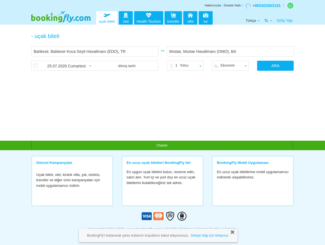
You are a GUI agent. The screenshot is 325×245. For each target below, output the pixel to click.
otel (126, 17)
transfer (173, 17)
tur (206, 17)
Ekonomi (227, 65)
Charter (162, 145)
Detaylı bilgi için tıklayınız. (210, 235)
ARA (275, 65)
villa (190, 17)
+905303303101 (263, 5)
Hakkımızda (213, 5)
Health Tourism (149, 18)
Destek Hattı (232, 5)
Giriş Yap (284, 20)
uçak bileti (107, 17)
